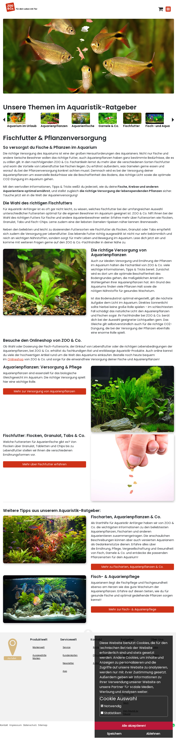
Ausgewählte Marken (39, 657)
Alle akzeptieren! (134, 726)
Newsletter (68, 663)
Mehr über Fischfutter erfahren (45, 464)
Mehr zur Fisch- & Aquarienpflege (132, 609)
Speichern (114, 734)
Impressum (15, 725)
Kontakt (4, 725)
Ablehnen (153, 734)
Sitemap (42, 725)
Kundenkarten (70, 655)
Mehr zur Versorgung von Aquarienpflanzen (44, 391)
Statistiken (111, 713)
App (65, 671)
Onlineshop (16, 359)
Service (66, 647)
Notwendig (111, 706)
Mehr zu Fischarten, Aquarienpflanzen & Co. (132, 567)
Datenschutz (30, 725)
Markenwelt (39, 647)
